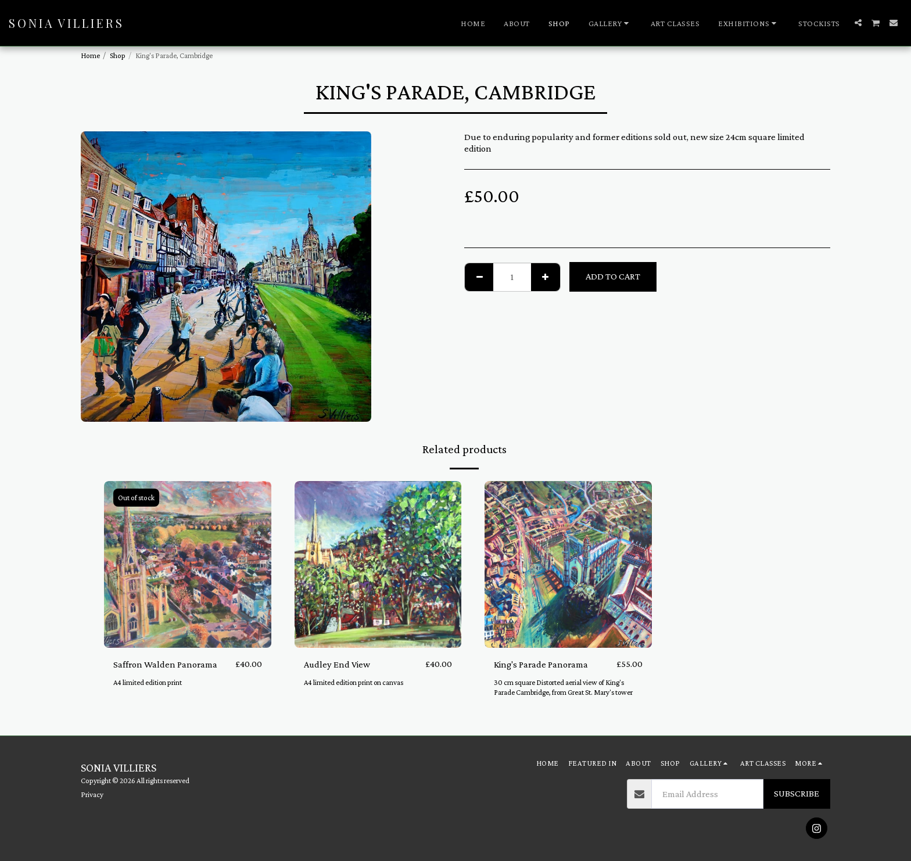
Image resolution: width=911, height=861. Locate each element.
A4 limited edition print (148, 683)
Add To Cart (613, 276)
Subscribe (796, 793)
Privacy (92, 794)
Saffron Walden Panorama (165, 663)
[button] (610, 23)
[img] (187, 564)
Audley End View (337, 663)
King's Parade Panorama (541, 663)
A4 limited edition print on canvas (354, 683)
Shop (117, 55)
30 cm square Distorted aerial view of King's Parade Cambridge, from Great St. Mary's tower (564, 688)
